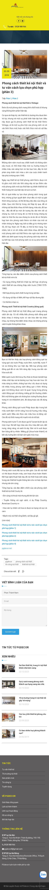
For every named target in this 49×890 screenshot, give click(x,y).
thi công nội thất (12, 564)
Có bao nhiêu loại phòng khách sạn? (32, 731)
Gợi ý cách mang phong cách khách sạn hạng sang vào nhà (31, 683)
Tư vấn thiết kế (8, 769)
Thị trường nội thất (9, 774)
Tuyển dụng (7, 787)
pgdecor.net (7, 548)
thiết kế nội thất (28, 564)
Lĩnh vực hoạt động (10, 811)
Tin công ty (6, 782)
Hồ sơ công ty (7, 815)
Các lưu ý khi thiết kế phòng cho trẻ (32, 715)
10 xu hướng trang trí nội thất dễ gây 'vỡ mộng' (32, 699)
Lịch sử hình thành (9, 807)
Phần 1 (8, 98)
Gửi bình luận (10, 632)
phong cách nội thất (24, 562)
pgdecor (8, 562)
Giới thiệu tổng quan (10, 802)
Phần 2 (15, 98)
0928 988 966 (20, 27)
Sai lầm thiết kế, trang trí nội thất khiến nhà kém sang (33, 666)
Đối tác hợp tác (8, 819)
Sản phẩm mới (8, 778)
